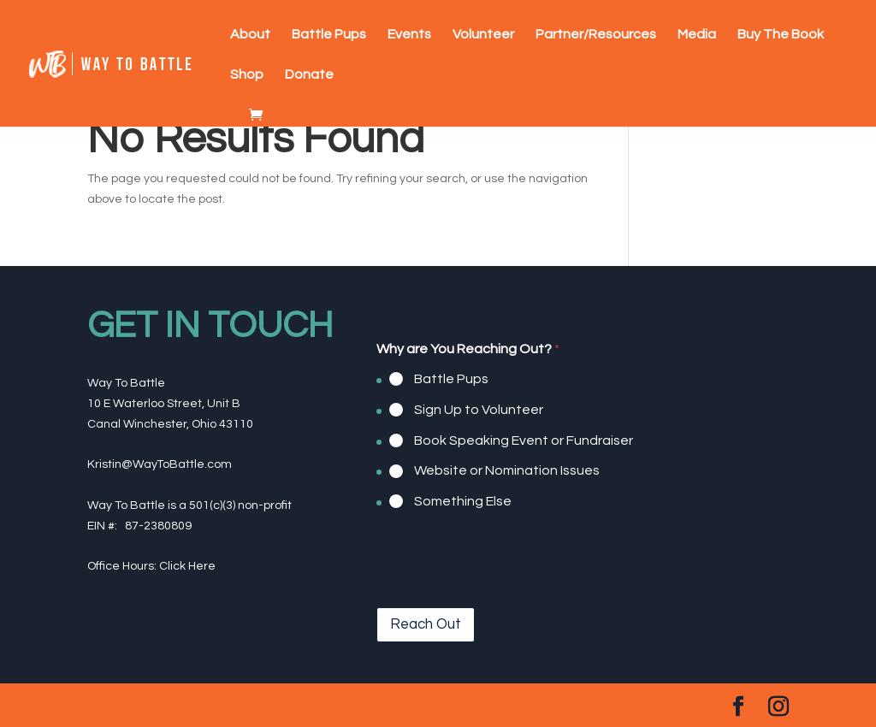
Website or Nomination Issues (507, 470)
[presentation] (506, 596)
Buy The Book (780, 34)
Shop (246, 74)
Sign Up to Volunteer (478, 410)
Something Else (463, 501)
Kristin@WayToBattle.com (159, 464)
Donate (309, 74)
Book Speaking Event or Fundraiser (523, 439)
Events (409, 34)
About (250, 34)
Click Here (187, 566)
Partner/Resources (596, 34)
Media (697, 34)
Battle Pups (329, 34)
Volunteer (483, 34)
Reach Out (425, 624)
